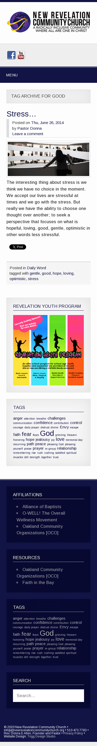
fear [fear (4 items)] (27, 434)
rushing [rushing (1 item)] (49, 452)
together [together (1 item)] (46, 457)
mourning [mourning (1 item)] (19, 444)
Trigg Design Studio (41, 736)
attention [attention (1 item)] (29, 418)
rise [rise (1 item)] (34, 452)
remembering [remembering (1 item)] (21, 452)
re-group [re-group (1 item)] (50, 448)
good (46, 273)
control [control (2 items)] (76, 422)
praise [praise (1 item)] (28, 448)
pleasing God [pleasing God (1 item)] (55, 444)
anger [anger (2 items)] (18, 418)
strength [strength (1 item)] (35, 457)
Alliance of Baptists (42, 506)
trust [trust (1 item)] (55, 457)
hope (57, 273)
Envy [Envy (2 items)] (64, 427)
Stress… (21, 113)
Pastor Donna (29, 128)
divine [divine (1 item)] (54, 427)
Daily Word (36, 268)
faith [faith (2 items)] (16, 434)
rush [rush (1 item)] (40, 452)
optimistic (18, 278)
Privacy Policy (73, 733)
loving (68, 273)
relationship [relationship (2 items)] (67, 448)
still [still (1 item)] (26, 457)
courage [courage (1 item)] (18, 427)
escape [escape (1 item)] (74, 427)
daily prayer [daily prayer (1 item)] (32, 427)
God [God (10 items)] (47, 433)
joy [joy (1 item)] (53, 439)
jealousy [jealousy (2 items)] (43, 439)
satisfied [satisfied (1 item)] (60, 452)
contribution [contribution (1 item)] (61, 423)
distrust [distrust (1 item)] (45, 427)
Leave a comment (27, 133)
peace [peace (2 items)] (40, 444)
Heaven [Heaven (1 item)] (72, 434)
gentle (35, 273)
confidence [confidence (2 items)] (43, 422)
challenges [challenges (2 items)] (57, 418)
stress (33, 278)
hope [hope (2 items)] (30, 439)
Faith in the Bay (38, 582)
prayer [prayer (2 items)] (38, 448)
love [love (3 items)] (60, 439)
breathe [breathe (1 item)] (41, 418)
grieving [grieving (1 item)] (60, 434)
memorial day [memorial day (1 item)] (74, 439)
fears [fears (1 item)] (36, 434)
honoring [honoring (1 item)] (19, 439)
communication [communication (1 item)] (22, 423)
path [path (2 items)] (30, 444)
